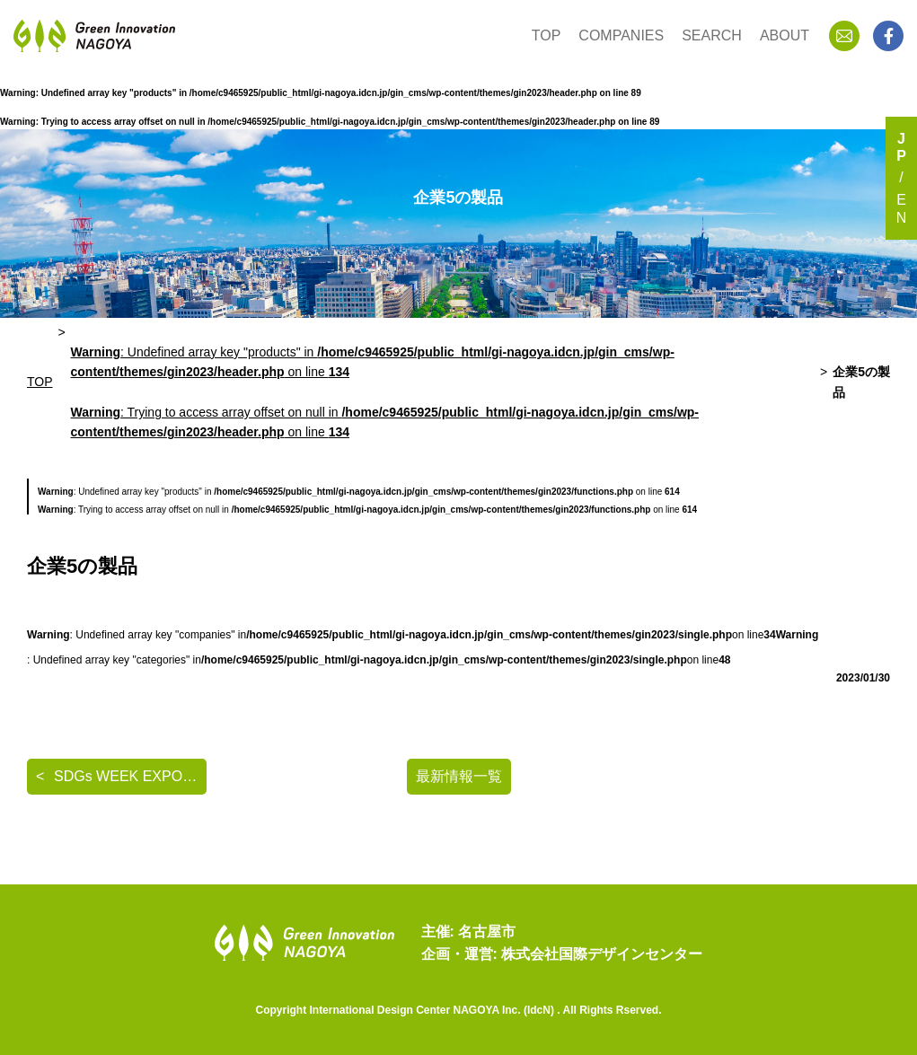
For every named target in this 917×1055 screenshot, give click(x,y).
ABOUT (784, 35)
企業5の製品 (861, 382)
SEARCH (712, 35)
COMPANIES (621, 35)
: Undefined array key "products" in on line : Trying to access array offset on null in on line (385, 392)
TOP (546, 35)
